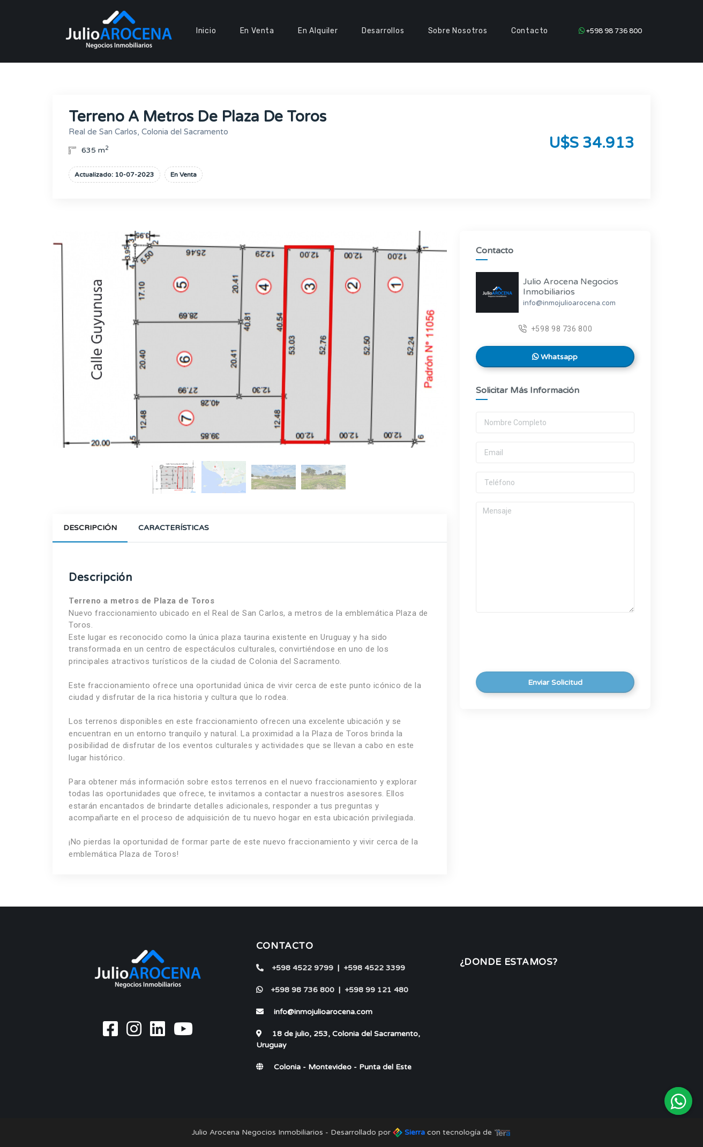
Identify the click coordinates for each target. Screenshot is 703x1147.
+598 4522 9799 (294, 967)
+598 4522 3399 (374, 967)
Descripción (90, 527)
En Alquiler (318, 30)
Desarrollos (383, 30)
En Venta (257, 30)
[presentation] (550, 638)
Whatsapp (555, 356)
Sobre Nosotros (458, 30)
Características (173, 527)
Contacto (529, 30)
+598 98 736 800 (610, 31)
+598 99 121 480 (376, 989)
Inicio (206, 30)
